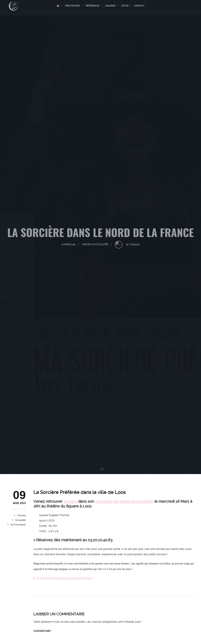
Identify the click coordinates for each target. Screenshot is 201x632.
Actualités (20, 520)
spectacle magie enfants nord (76, 578)
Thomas (21, 515)
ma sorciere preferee (47, 578)
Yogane (70, 501)
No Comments (18, 524)
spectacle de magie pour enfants (124, 501)
